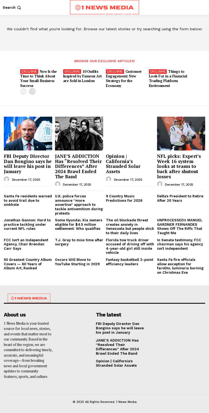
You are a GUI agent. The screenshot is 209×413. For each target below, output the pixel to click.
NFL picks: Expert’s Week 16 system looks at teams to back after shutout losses (179, 166)
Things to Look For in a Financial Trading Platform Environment (168, 78)
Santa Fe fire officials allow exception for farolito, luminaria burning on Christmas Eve (180, 265)
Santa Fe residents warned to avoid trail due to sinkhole (28, 200)
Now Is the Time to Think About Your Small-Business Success (38, 78)
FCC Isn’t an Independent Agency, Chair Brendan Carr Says (26, 244)
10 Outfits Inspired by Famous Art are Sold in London (82, 76)
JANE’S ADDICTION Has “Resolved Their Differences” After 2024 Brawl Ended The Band (78, 166)
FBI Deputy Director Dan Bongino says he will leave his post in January (28, 163)
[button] (12, 7)
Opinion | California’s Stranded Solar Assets (123, 163)
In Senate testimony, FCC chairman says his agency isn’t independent (180, 244)
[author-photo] (7, 179)
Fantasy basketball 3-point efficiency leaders (129, 261)
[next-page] (32, 91)
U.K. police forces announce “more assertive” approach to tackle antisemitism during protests (79, 204)
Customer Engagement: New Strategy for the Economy (124, 78)
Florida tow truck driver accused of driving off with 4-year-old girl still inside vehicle (130, 246)
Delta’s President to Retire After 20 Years (180, 198)
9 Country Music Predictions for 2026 (124, 198)
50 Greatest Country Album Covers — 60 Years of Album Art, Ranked (28, 263)
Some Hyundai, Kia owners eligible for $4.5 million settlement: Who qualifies (78, 224)
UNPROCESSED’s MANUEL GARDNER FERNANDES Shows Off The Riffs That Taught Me (179, 226)
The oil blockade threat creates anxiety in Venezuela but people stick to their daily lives (130, 226)
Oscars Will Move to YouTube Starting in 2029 (77, 261)
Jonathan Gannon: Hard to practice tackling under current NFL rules (27, 224)
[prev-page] (23, 91)
